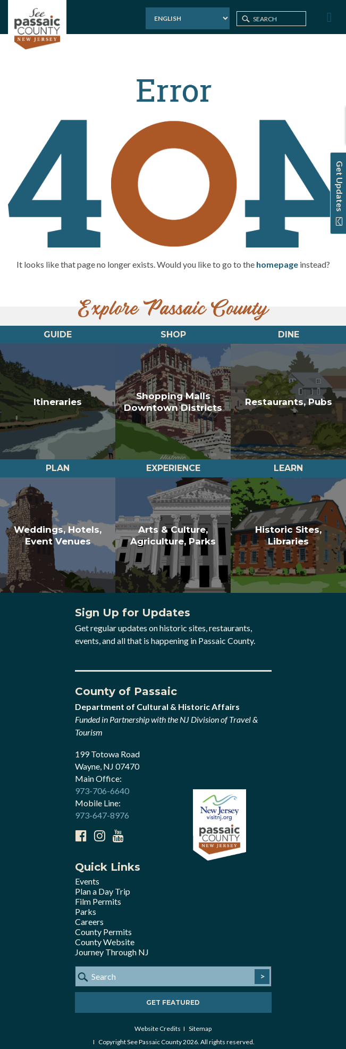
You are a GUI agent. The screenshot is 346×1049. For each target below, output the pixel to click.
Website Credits (157, 1021)
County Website (104, 934)
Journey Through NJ (112, 944)
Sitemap (200, 1021)
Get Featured (173, 994)
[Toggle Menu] (328, 17)
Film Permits (98, 893)
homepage (277, 256)
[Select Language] (188, 18)
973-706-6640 (102, 783)
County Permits (103, 924)
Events (87, 873)
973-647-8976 (102, 807)
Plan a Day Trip (102, 883)
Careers (89, 913)
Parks (85, 903)
